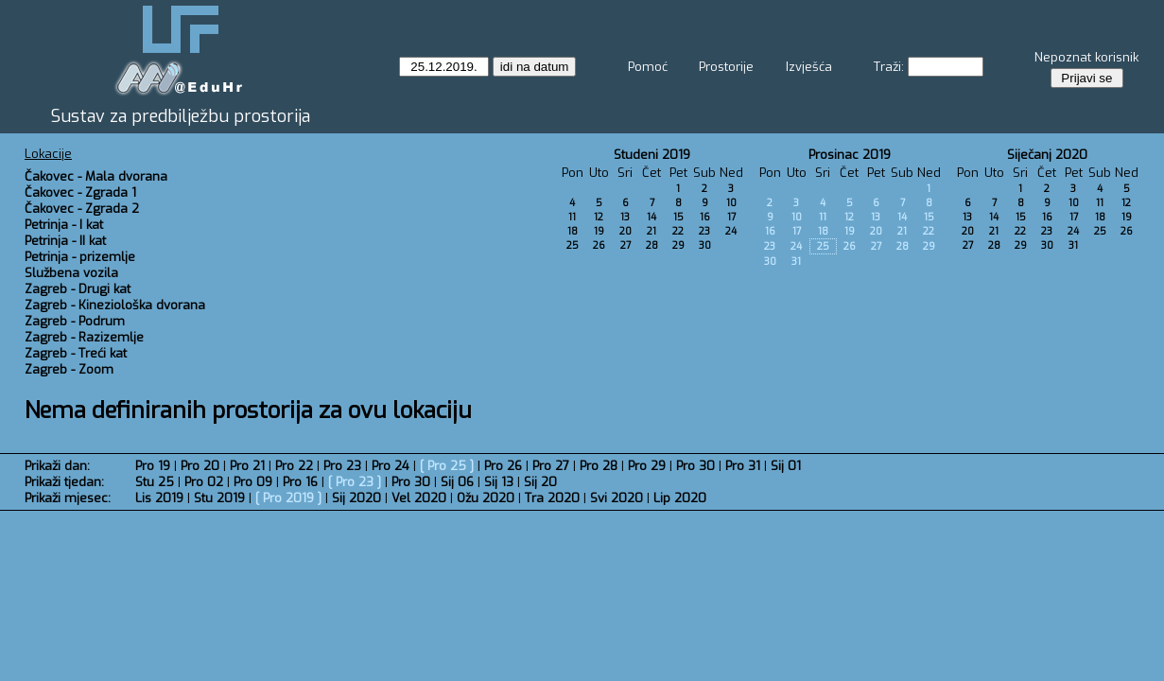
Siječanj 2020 (1047, 155)
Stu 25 (154, 482)
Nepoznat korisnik (1086, 57)
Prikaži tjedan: (64, 482)
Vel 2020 (418, 498)
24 (731, 231)
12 (598, 217)
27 (625, 245)
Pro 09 (253, 482)
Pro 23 (342, 466)
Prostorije (726, 67)
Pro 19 (152, 466)
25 (572, 245)
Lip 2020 (679, 498)
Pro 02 (203, 482)
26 (599, 245)
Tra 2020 (552, 498)
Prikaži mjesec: (68, 498)
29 (678, 245)
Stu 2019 (219, 498)
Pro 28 (598, 466)
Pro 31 (742, 466)
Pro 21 (247, 466)
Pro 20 (200, 466)
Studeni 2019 (652, 155)
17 (731, 217)
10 (731, 203)
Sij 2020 (356, 498)
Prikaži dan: (57, 466)
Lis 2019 (159, 498)
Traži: (889, 67)
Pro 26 (503, 466)
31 (796, 261)
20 (625, 231)
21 (651, 231)
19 (599, 231)
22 (678, 231)
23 (704, 231)
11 (572, 217)
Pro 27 (550, 466)
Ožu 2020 (485, 498)
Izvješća (809, 67)
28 (652, 245)
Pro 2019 (288, 498)
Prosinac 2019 (849, 155)
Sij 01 (786, 466)
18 (572, 231)
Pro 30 (695, 466)
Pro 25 (446, 466)
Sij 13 (498, 482)
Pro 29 (647, 466)
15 (678, 217)
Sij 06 (457, 482)
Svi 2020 (616, 498)
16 (705, 217)
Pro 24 (390, 466)
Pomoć (648, 67)
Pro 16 (300, 482)
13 (625, 217)
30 (705, 245)
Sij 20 (540, 482)
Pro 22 (294, 466)
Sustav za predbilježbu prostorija (180, 116)
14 (651, 217)
